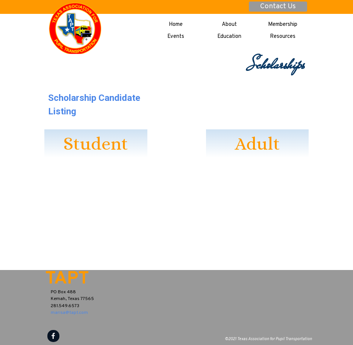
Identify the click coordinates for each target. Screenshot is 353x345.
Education (229, 36)
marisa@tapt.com (69, 313)
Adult (257, 143)
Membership (282, 24)
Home (176, 24)
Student (96, 143)
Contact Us (278, 6)
